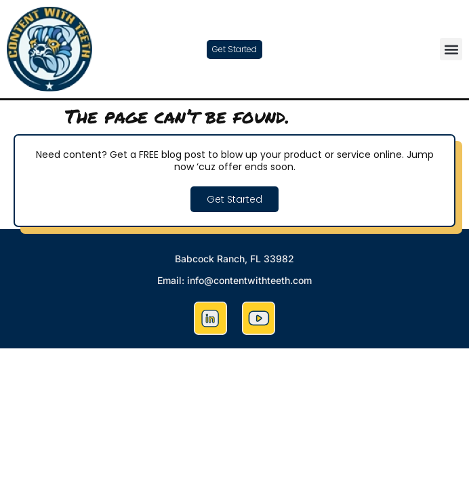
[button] (451, 49)
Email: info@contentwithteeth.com (234, 280)
